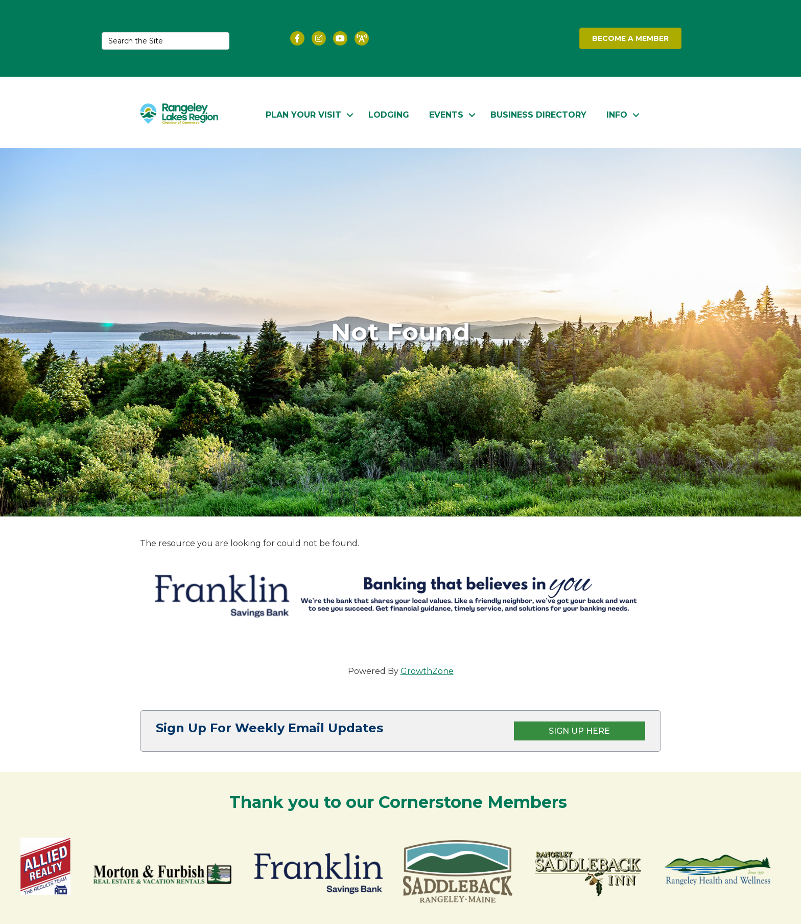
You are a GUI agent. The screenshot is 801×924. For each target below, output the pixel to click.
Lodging (388, 113)
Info (616, 113)
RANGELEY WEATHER (484, 38)
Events (446, 113)
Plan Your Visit (303, 113)
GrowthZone (427, 669)
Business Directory (538, 113)
